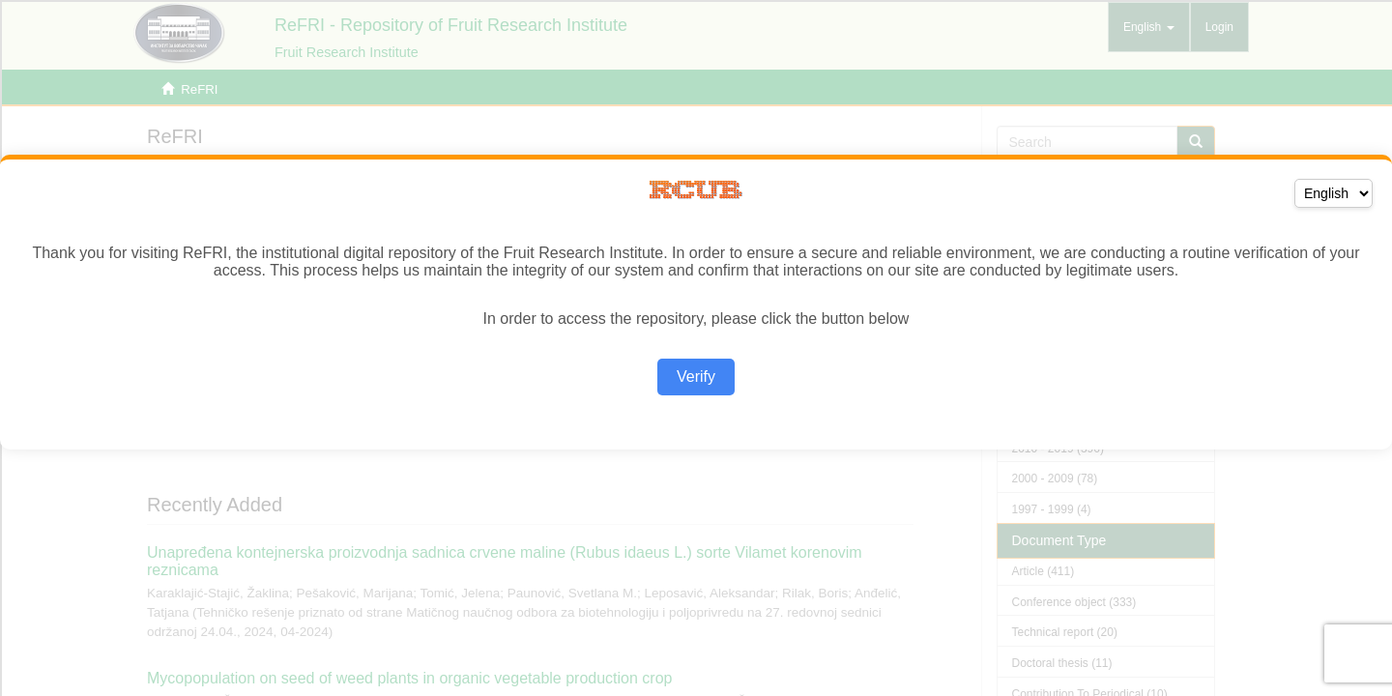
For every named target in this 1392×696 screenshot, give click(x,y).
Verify (696, 376)
